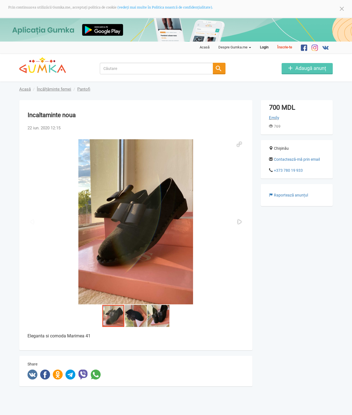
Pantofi (83, 89)
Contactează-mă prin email (297, 159)
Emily (274, 117)
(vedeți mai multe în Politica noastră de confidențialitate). (165, 7)
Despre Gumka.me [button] (234, 47)
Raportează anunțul (288, 195)
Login (264, 47)
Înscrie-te (284, 47)
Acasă (205, 47)
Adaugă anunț (310, 68)
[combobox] (156, 68)
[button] (239, 144)
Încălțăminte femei (54, 89)
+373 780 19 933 (288, 170)
